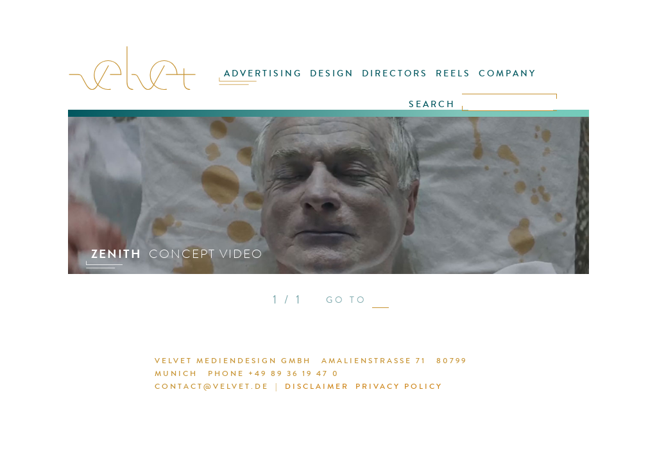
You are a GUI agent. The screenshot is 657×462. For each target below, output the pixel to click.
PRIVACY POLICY (399, 386)
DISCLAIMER (317, 386)
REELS (453, 73)
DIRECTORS (395, 73)
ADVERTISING (263, 73)
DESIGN (332, 73)
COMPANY (507, 73)
